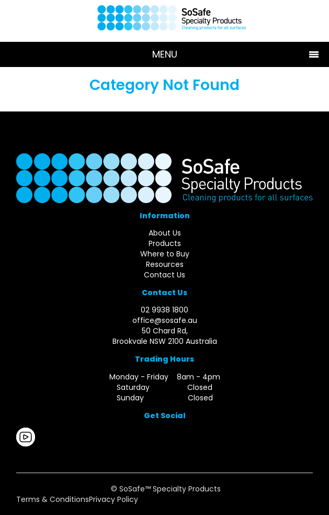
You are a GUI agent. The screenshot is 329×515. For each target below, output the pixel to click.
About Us (165, 233)
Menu (164, 54)
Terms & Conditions (52, 499)
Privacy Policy (113, 499)
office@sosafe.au (164, 320)
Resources (165, 264)
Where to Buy (164, 254)
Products (165, 243)
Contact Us (164, 275)
